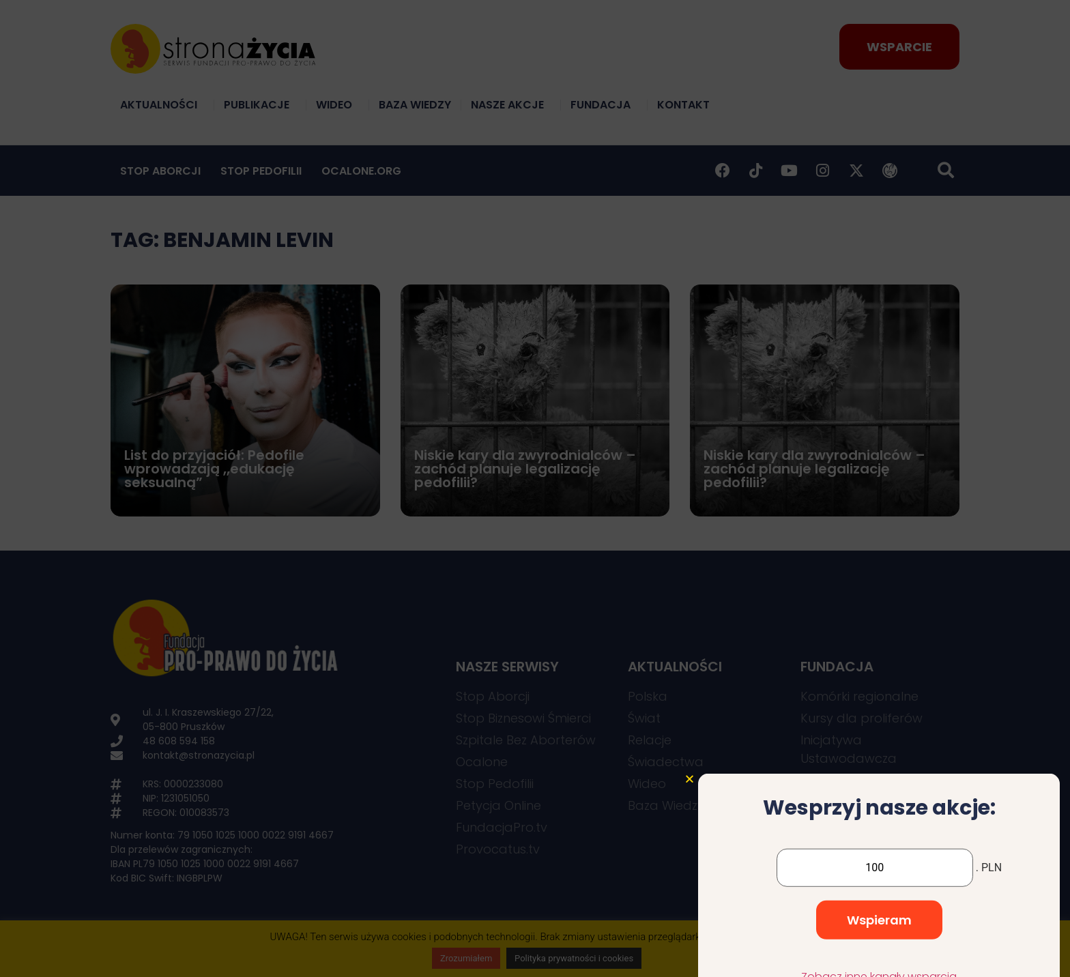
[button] (689, 839)
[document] (535, 488)
